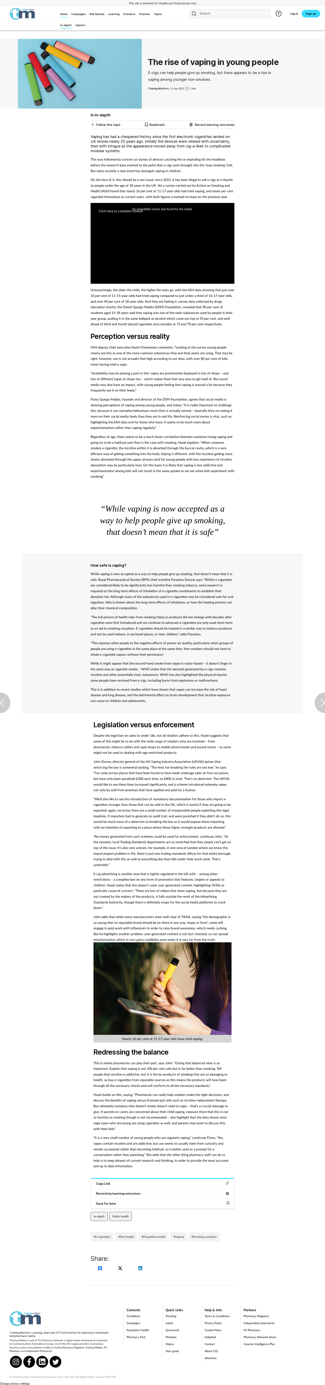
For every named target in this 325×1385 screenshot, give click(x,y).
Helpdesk (210, 1337)
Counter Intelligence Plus (259, 1344)
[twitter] (121, 1269)
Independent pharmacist (259, 1323)
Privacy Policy (213, 1323)
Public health (120, 1216)
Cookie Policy (213, 1330)
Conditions (133, 1316)
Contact (210, 1344)
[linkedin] (140, 1269)
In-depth (99, 1216)
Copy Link (162, 1183)
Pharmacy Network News (260, 1337)
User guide (172, 1351)
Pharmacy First (136, 1337)
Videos (170, 1344)
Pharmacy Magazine (73, 1347)
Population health (138, 1330)
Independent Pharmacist (38, 1351)
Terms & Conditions (217, 1316)
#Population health (154, 1236)
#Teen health (126, 1236)
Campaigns (133, 1323)
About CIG (211, 1351)
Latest (169, 1323)
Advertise (211, 1358)
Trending (171, 1316)
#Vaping (178, 1236)
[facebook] (101, 1269)
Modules (171, 1337)
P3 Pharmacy (252, 1330)
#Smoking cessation (204, 1236)
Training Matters (94, 1347)
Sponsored (172, 1330)
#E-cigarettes (102, 1236)
